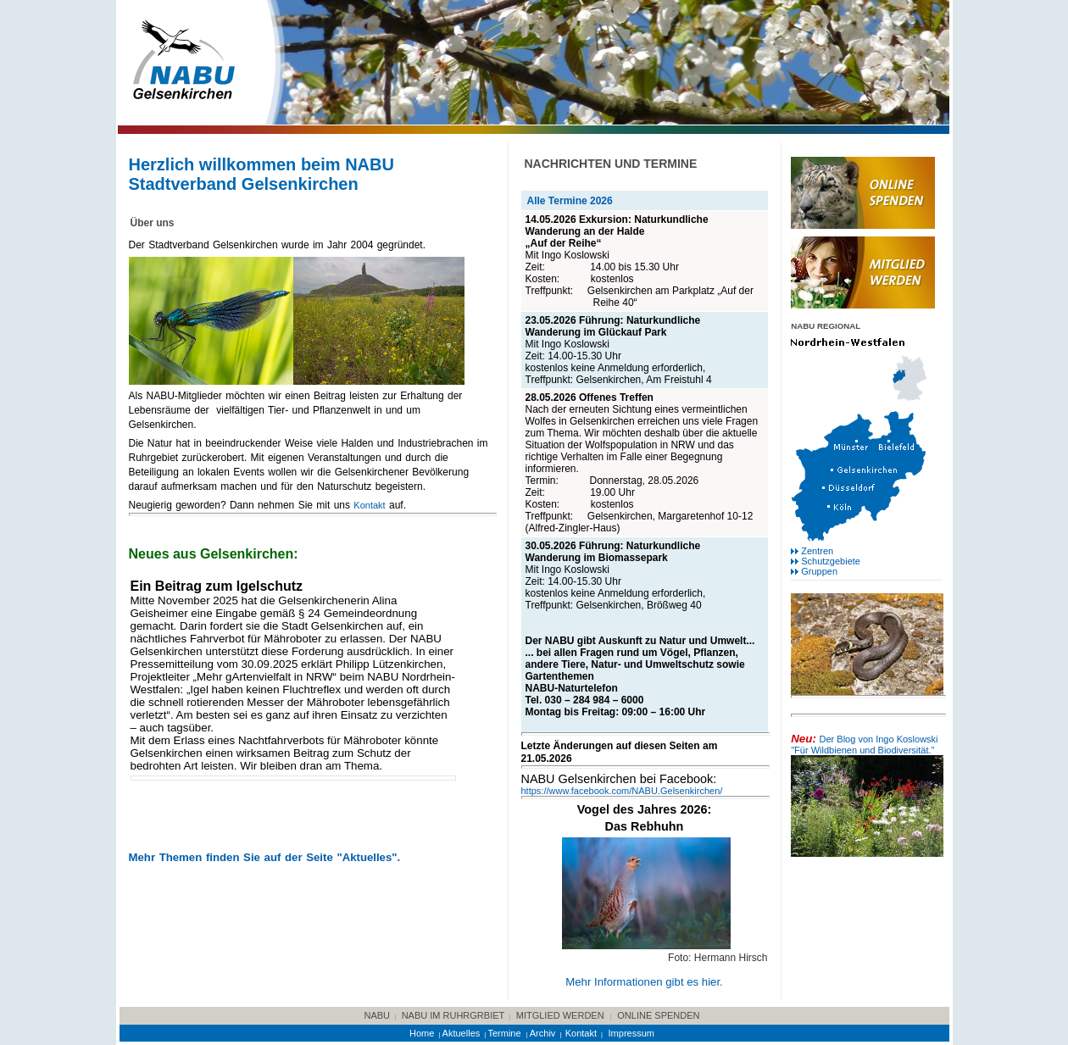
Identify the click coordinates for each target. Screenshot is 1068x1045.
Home (421, 1033)
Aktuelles (461, 1033)
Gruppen (819, 571)
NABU (377, 1015)
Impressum (631, 1033)
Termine (505, 1033)
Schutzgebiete (830, 561)
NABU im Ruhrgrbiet (453, 1015)
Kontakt (369, 505)
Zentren (817, 551)
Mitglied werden (560, 1015)
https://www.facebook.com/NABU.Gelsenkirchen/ (622, 791)
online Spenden (658, 1015)
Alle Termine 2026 (570, 201)
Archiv (543, 1033)
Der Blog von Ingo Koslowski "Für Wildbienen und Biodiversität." (864, 744)
